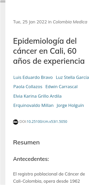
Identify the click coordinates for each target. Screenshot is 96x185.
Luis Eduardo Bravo (33, 77)
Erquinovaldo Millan (33, 105)
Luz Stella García (72, 77)
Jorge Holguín (70, 105)
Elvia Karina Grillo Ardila (37, 96)
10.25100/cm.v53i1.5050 (47, 121)
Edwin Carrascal (61, 86)
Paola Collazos (27, 86)
